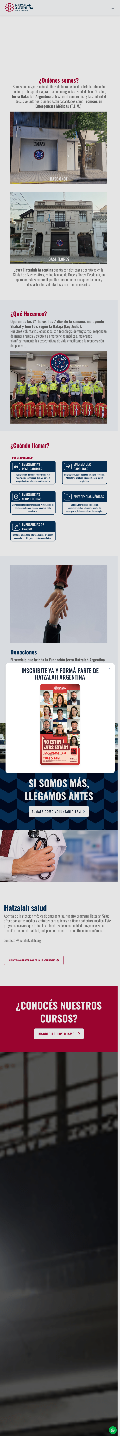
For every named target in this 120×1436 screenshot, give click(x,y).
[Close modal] (109, 668)
